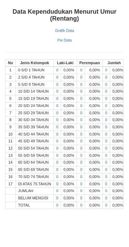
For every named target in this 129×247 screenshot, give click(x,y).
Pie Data (64, 40)
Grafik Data (64, 30)
